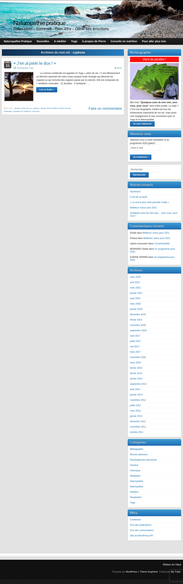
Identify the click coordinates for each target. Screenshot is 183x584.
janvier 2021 (136, 293)
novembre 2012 (138, 400)
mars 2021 (135, 287)
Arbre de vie (26, 108)
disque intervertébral (49, 108)
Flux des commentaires (142, 530)
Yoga (31, 68)
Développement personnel (143, 459)
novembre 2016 (138, 357)
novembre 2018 (138, 325)
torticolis (35, 111)
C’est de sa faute (138, 197)
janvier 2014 (136, 378)
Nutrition (134, 492)
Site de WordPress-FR (141, 535)
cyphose (36, 108)
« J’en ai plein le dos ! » (34, 63)
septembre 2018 (138, 330)
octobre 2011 (136, 432)
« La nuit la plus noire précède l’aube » (149, 202)
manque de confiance (22, 111)
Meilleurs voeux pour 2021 (143, 207)
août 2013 (135, 389)
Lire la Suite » (46, 89)
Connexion (135, 519)
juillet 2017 (135, 341)
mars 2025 (135, 277)
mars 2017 (135, 352)
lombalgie (8, 111)
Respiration (136, 497)
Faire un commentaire (105, 108)
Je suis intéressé (142, 123)
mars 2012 (135, 410)
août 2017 (135, 336)
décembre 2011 (138, 421)
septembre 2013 (138, 384)
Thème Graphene (149, 571)
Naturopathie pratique (39, 23)
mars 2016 (135, 362)
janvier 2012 (136, 416)
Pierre (119, 68)
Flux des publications (140, 525)
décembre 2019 (138, 314)
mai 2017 (134, 346)
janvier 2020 (136, 309)
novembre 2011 (138, 426)
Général (134, 465)
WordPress (131, 571)
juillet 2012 (135, 405)
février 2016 (136, 368)
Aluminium (135, 191)
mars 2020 (135, 303)
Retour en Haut (172, 564)
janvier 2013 (136, 394)
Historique (135, 470)
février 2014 (136, 373)
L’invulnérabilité (161, 243)
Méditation (135, 476)
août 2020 (135, 298)
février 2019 (136, 319)
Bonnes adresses (139, 454)
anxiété (17, 108)
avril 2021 (135, 282)
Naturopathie (22, 68)
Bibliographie (136, 449)
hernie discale (65, 108)
